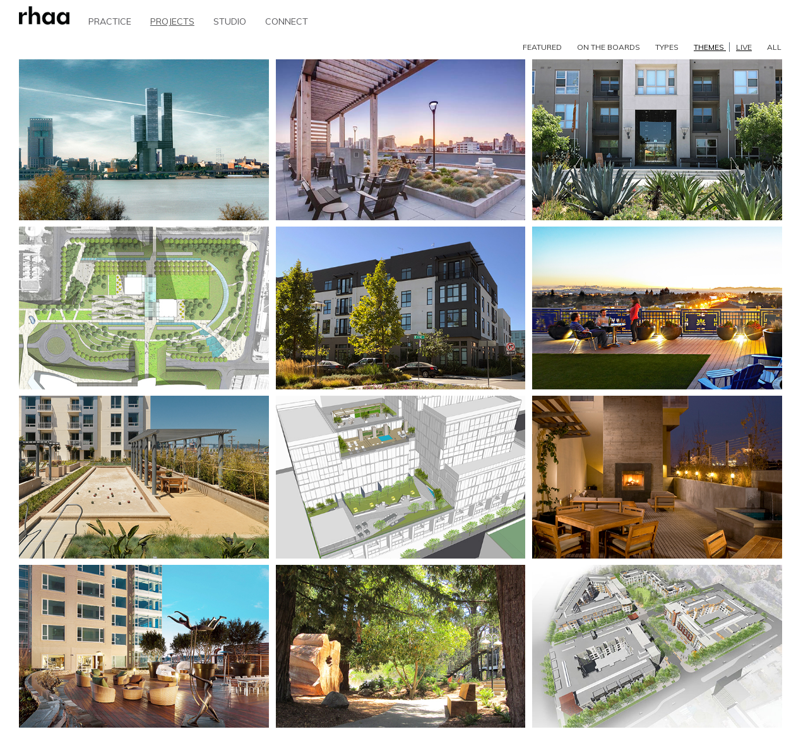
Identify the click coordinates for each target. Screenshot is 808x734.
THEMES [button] (723, 47)
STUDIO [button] (229, 21)
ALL (774, 47)
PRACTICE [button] (109, 21)
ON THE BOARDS (608, 47)
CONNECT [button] (286, 21)
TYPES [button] (667, 47)
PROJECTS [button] (172, 21)
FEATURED (542, 47)
